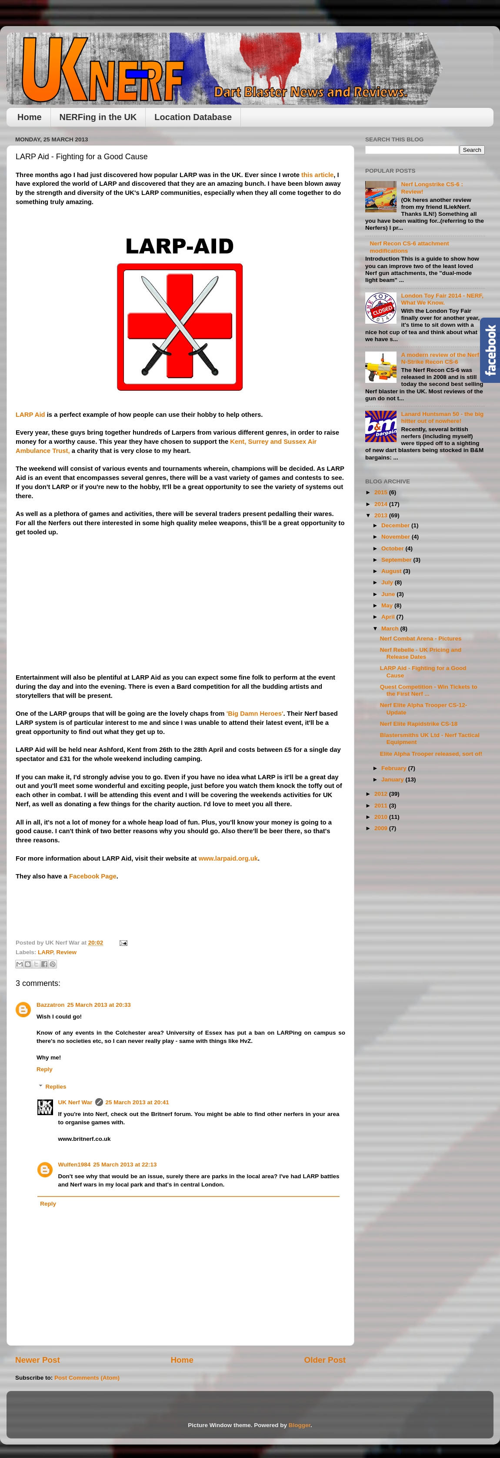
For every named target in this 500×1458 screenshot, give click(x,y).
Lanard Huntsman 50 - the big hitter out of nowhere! (442, 417)
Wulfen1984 (74, 1164)
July (388, 582)
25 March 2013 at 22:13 (125, 1164)
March (390, 628)
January (393, 779)
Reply (45, 1069)
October (393, 548)
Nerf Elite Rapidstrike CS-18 (419, 724)
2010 (381, 817)
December (396, 525)
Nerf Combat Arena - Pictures (421, 638)
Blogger (299, 1425)
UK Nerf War (75, 1102)
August (392, 571)
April (389, 616)
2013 (381, 515)
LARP (45, 952)
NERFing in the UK (98, 117)
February (394, 768)
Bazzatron (51, 1005)
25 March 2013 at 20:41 (137, 1102)
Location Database (193, 117)
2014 (381, 504)
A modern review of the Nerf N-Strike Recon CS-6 (440, 358)
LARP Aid (30, 414)
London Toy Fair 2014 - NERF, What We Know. (442, 299)
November (396, 536)
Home (29, 117)
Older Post (325, 1359)
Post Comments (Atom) (87, 1377)
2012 (381, 794)
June (389, 594)
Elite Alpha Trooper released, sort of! (431, 754)
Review (67, 952)
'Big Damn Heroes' (255, 713)
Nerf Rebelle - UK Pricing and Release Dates (421, 653)
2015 (381, 492)
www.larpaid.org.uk (228, 858)
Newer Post (37, 1359)
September (397, 559)
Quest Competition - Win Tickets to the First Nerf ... (428, 690)
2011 (381, 805)
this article (317, 174)
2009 (381, 828)
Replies (56, 1086)
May (387, 605)
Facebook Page (93, 876)
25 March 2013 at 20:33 (99, 1005)
